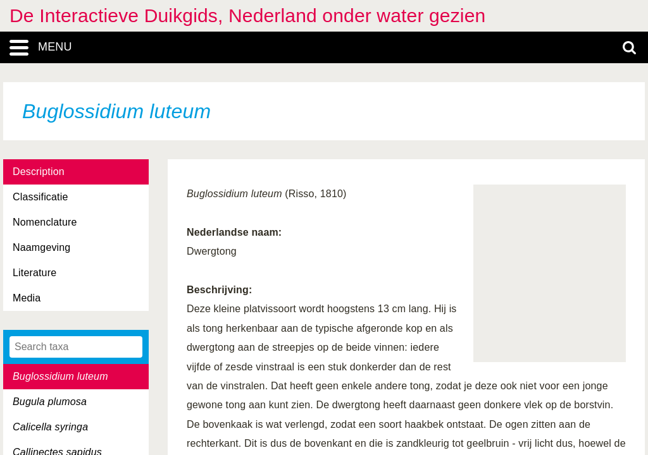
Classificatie (40, 196)
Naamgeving (41, 247)
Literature (34, 272)
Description (39, 171)
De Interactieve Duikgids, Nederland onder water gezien (247, 15)
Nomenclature (45, 222)
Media (26, 298)
